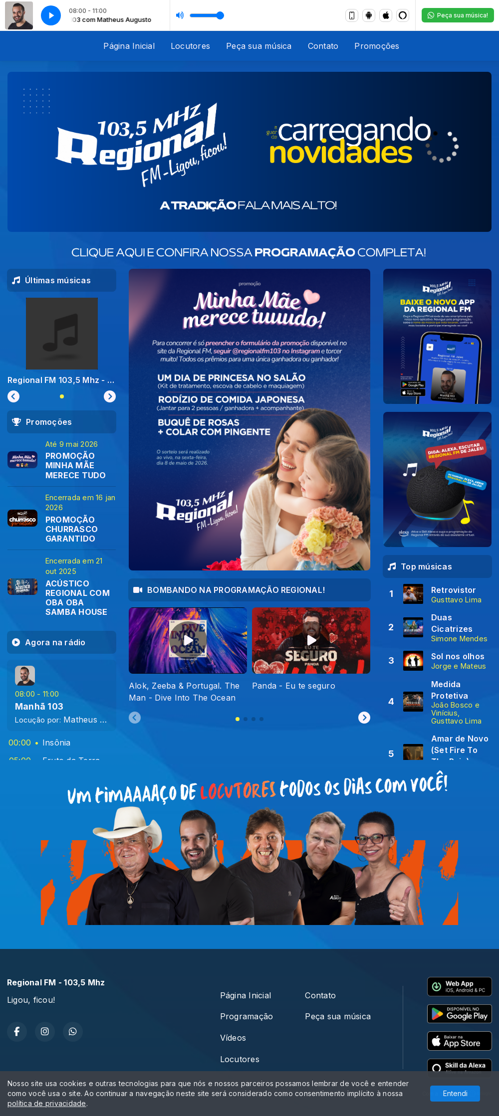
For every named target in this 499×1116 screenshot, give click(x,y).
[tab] (238, 719)
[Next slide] (364, 718)
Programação (246, 1016)
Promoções (376, 46)
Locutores (190, 46)
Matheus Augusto (98, 720)
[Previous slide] (135, 718)
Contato (323, 46)
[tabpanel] (188, 655)
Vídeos (233, 1038)
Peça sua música (259, 46)
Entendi (455, 1093)
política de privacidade (46, 1103)
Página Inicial (128, 46)
